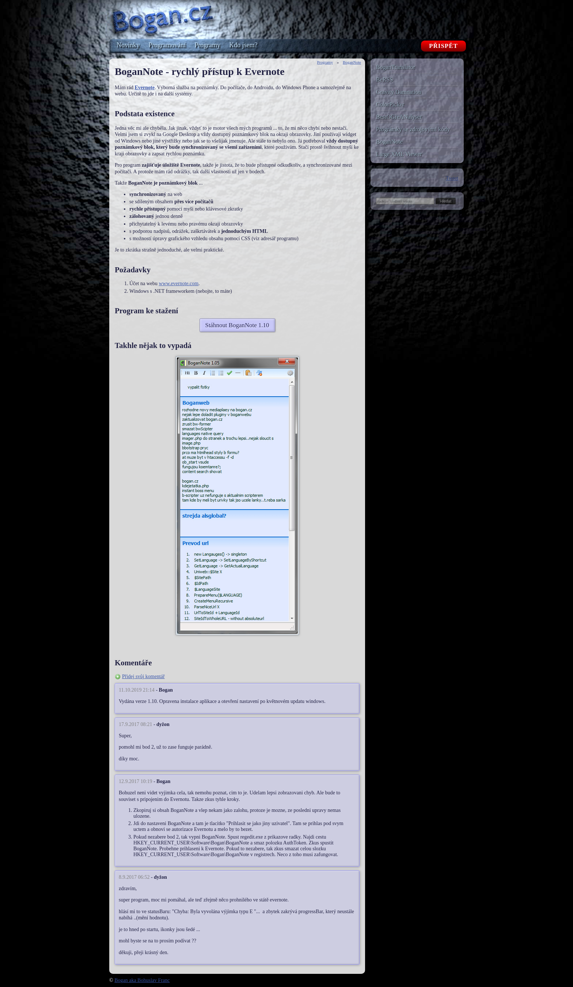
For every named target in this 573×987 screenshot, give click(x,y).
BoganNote (352, 62)
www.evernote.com (178, 283)
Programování (167, 45)
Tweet (452, 178)
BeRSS (384, 79)
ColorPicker (390, 104)
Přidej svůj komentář (143, 676)
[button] (446, 201)
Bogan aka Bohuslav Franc (142, 980)
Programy (325, 62)
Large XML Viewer (399, 154)
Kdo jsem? (243, 45)
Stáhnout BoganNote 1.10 (237, 325)
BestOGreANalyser (399, 117)
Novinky (128, 45)
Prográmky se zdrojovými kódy (413, 129)
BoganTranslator (395, 67)
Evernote (144, 87)
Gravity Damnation (398, 92)
